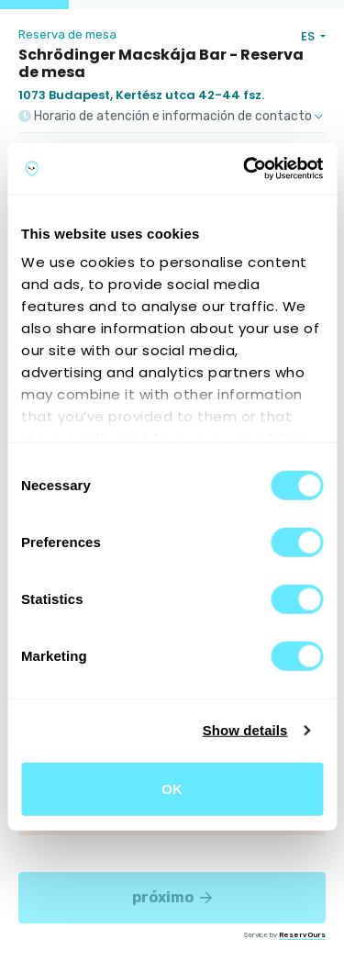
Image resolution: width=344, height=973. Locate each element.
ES (309, 36)
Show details (245, 730)
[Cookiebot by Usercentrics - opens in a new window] (245, 169)
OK (172, 788)
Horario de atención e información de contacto (170, 116)
